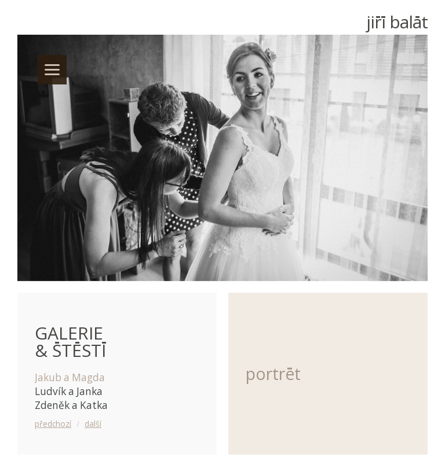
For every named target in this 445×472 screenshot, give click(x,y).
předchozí (53, 423)
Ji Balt (397, 22)
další (93, 423)
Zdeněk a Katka (71, 405)
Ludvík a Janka (69, 391)
